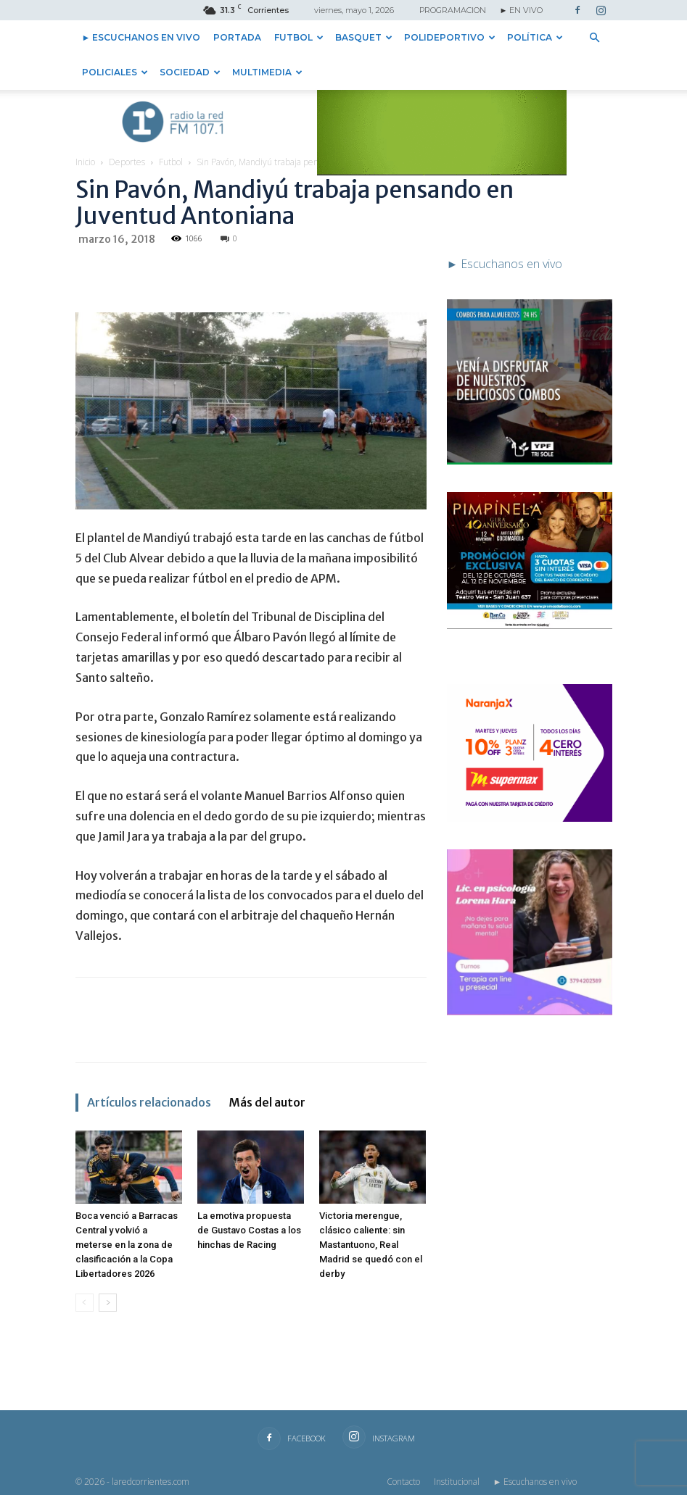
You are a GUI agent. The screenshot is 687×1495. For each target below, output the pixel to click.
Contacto (403, 1481)
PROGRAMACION (452, 10)
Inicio (85, 162)
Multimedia (267, 72)
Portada (237, 37)
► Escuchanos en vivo (141, 37)
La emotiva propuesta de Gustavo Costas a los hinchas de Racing (249, 1230)
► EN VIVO (521, 10)
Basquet (363, 37)
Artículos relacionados (149, 1102)
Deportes (127, 162)
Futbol (299, 37)
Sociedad (190, 72)
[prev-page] (84, 1303)
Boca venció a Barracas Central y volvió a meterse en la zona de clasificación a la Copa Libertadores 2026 (126, 1244)
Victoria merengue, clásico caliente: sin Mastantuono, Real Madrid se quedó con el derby (370, 1244)
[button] (594, 38)
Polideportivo (449, 37)
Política (535, 37)
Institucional (457, 1481)
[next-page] (108, 1303)
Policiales (115, 72)
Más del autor (267, 1102)
